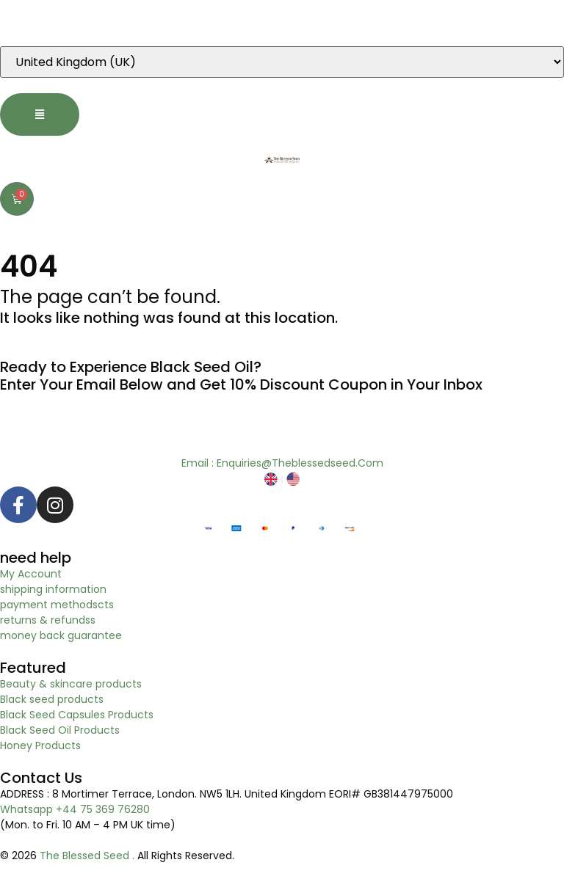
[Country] (282, 62)
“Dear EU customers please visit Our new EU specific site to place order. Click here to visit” (229, 22)
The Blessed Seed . (88, 855)
